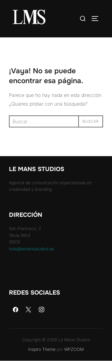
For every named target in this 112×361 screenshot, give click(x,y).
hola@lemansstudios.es (31, 248)
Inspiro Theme (42, 349)
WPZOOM (74, 349)
